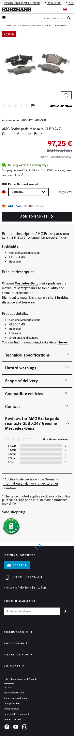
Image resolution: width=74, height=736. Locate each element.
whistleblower (11, 708)
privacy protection (14, 692)
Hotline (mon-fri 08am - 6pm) (22, 3)
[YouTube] (16, 727)
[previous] (5, 62)
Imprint (8, 687)
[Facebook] (7, 727)
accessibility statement (16, 714)
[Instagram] (25, 727)
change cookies (12, 703)
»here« (63, 342)
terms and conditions (15, 698)
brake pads (11, 25)
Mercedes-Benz (26, 283)
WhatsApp (54, 3)
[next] (68, 62)
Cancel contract (13, 719)
